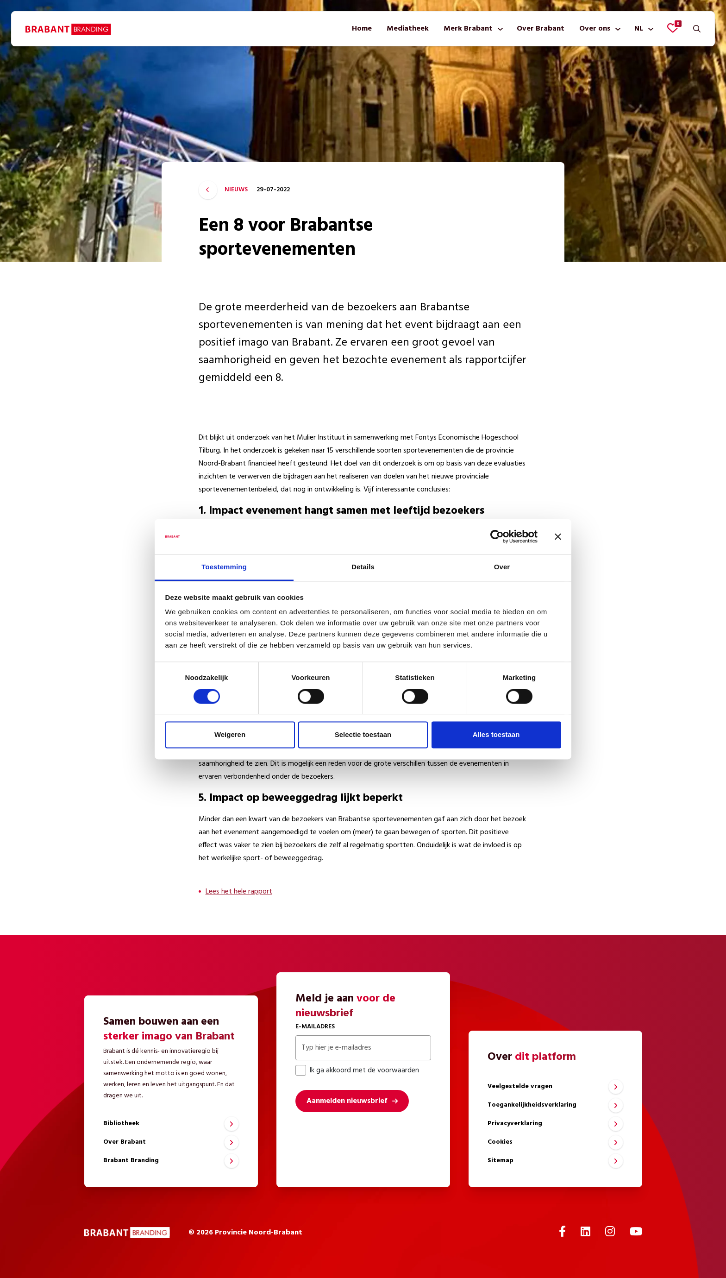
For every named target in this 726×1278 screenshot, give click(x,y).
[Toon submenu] (498, 29)
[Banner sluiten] (558, 536)
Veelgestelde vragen (520, 1086)
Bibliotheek (121, 1123)
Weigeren (229, 735)
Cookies (500, 1142)
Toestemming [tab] (224, 567)
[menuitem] (362, 29)
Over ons (594, 29)
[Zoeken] (697, 29)
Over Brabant (540, 29)
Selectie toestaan (363, 735)
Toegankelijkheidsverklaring (532, 1105)
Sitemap (500, 1160)
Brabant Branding (131, 1160)
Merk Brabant (468, 29)
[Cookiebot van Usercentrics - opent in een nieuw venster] (497, 536)
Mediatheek (408, 29)
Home (362, 29)
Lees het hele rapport (239, 892)
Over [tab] (502, 567)
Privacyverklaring (515, 1123)
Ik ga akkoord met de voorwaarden (357, 1070)
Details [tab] (363, 567)
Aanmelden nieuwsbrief (347, 1101)
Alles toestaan (496, 735)
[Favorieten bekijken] (672, 27)
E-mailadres (315, 1027)
